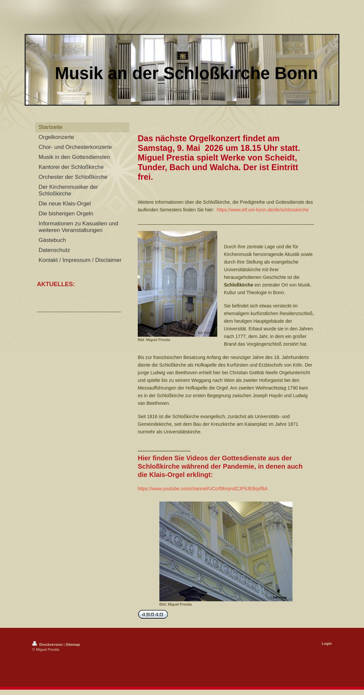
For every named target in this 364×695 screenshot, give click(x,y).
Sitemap (73, 644)
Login (327, 643)
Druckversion (48, 644)
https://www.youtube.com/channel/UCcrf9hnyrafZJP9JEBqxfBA (203, 488)
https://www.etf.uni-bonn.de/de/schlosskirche (262, 209)
